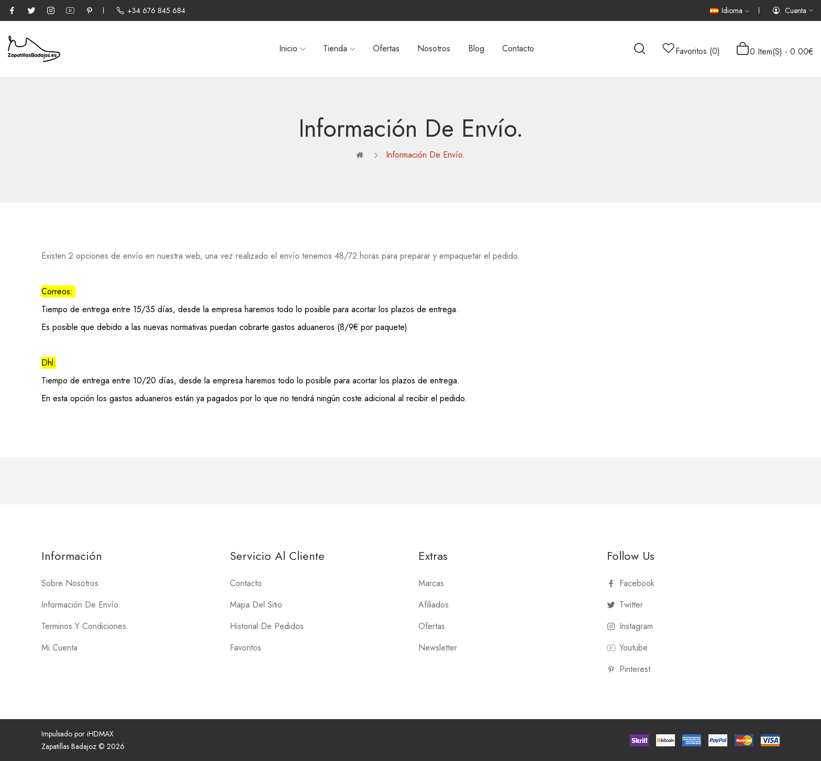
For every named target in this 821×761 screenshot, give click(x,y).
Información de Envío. (425, 155)
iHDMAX (100, 734)
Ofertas (431, 626)
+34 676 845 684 (150, 10)
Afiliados (433, 605)
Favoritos (245, 648)
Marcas (431, 583)
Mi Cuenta (59, 648)
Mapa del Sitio (256, 605)
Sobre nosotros (69, 583)
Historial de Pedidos (267, 626)
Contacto (246, 583)
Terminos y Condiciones (83, 626)
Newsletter (437, 648)
